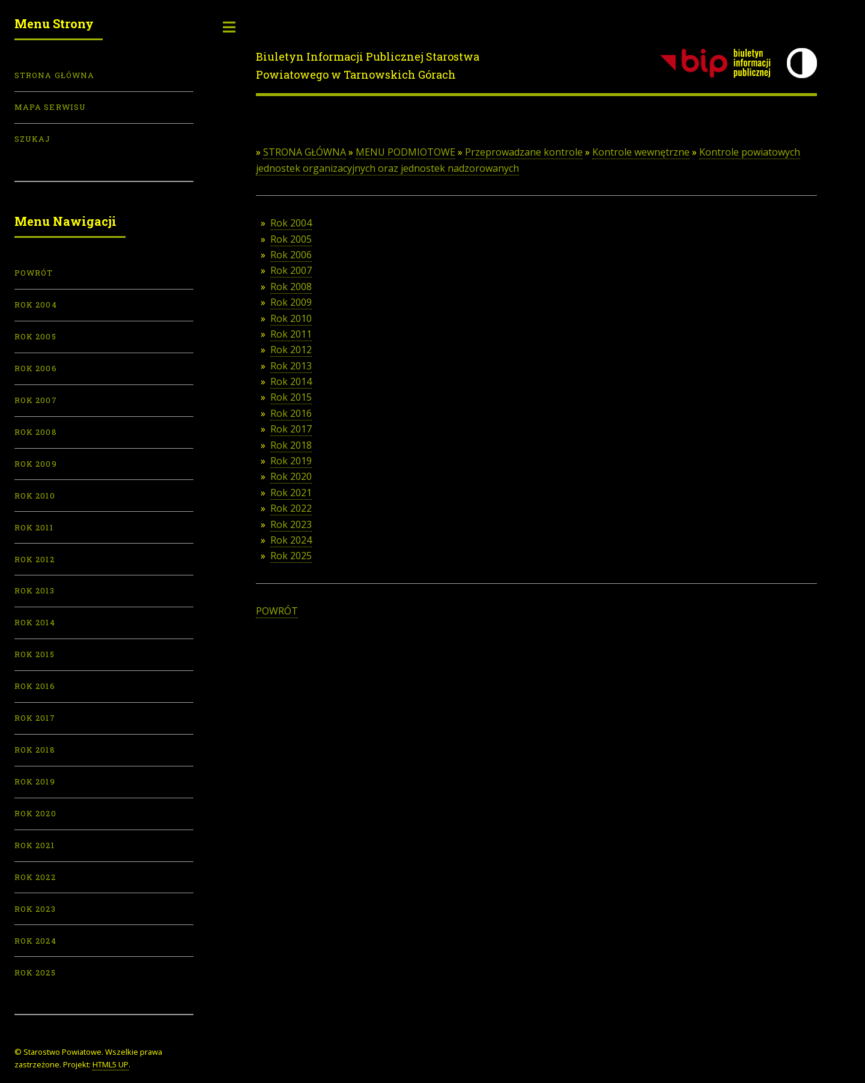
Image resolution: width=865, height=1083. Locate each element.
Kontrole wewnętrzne (641, 152)
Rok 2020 (291, 476)
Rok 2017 (291, 428)
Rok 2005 (291, 239)
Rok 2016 (291, 413)
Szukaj (32, 138)
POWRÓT (277, 610)
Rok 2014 (291, 381)
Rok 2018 (291, 445)
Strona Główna (54, 75)
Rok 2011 (291, 334)
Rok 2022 (291, 508)
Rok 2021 (291, 492)
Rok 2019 (291, 460)
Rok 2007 (291, 270)
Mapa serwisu (50, 107)
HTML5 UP (111, 1064)
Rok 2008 (291, 286)
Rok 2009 (291, 302)
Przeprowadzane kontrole (524, 152)
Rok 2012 (291, 349)
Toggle (229, 27)
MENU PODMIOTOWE (405, 152)
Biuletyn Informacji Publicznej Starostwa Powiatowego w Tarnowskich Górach (367, 65)
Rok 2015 (291, 397)
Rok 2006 (291, 254)
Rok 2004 (291, 222)
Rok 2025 (291, 555)
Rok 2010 (291, 318)
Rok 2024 (291, 540)
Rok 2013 (291, 365)
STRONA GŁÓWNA (304, 152)
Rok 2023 (291, 524)
